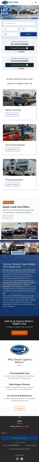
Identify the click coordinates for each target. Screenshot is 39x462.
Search (29, 34)
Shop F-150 (7, 217)
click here (22, 430)
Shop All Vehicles (12, 114)
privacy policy (29, 456)
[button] (19, 48)
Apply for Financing (12, 184)
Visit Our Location (19, 317)
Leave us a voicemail (19, 423)
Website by (19, 460)
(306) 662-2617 (27, 2)
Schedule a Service (12, 149)
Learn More (19, 393)
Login (22, 458)
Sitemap (18, 458)
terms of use (23, 456)
